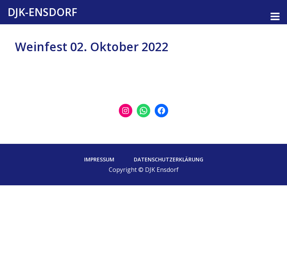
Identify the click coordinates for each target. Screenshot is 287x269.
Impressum (99, 159)
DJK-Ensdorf (42, 12)
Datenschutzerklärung (168, 159)
